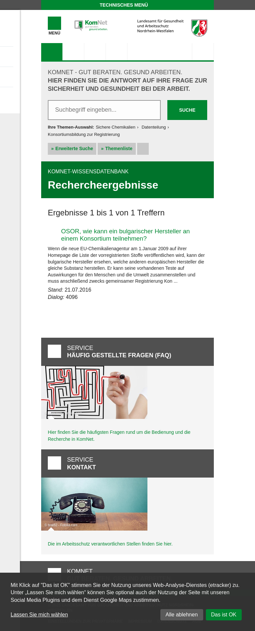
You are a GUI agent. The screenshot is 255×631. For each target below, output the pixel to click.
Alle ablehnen (182, 614)
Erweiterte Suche (74, 148)
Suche (187, 110)
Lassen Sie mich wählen (39, 614)
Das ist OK (223, 614)
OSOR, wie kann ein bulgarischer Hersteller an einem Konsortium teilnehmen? (125, 235)
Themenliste (118, 148)
